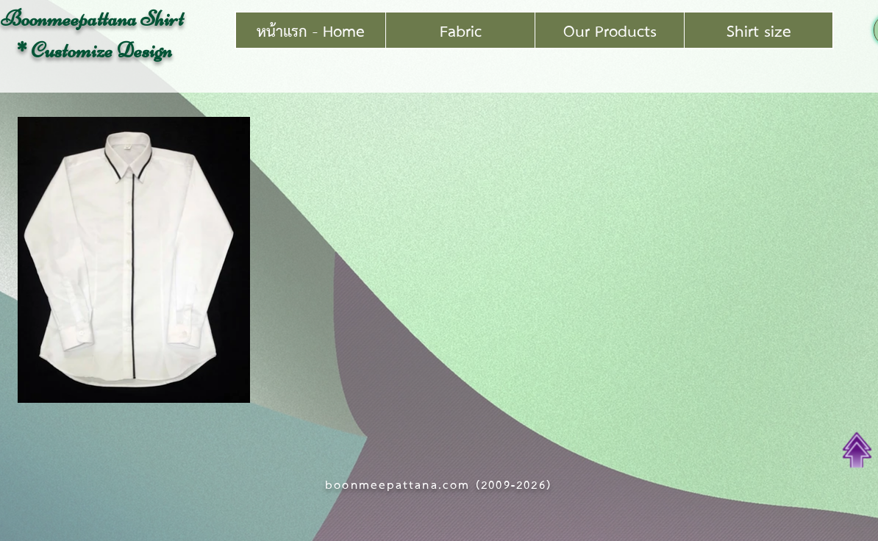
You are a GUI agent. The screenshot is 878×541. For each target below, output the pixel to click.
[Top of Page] (857, 449)
